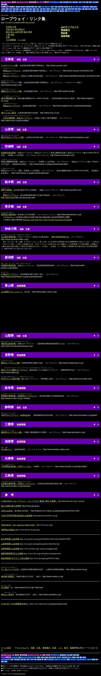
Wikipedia (25, 220)
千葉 (41, 9)
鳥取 (10, 11)
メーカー (63, 660)
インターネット (81, 660)
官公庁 (59, 658)
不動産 (73, 658)
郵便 (84, 658)
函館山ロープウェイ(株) (11, 91)
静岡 (76, 9)
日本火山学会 (7, 511)
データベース (55, 656)
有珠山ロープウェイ (12, 71)
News (41, 220)
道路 (39, 7)
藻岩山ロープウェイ (12, 106)
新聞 (38, 658)
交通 (25, 59)
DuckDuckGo (59, 220)
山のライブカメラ (70, 27)
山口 (24, 11)
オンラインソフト (23, 2)
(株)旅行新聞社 (7, 577)
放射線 (39, 660)
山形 (20, 9)
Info (13, 656)
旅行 (70, 2)
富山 (55, 9)
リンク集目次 (6, 658)
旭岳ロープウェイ (11, 76)
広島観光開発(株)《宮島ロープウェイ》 (18, 484)
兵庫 (96, 9)
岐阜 (72, 9)
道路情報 (65, 36)
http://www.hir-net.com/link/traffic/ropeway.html (18, 23)
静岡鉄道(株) (25, 416)
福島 (24, 9)
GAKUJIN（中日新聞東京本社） (15, 604)
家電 (68, 660)
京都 (89, 9)
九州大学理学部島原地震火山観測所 (17, 516)
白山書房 (5, 588)
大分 (54, 11)
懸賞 (93, 660)
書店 (46, 658)
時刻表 (22, 7)
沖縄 (66, 11)
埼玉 (37, 9)
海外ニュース (22, 658)
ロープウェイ (77, 7)
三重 (82, 9)
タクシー (48, 7)
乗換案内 (12, 7)
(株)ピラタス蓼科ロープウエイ (14, 370)
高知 (37, 11)
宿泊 (80, 2)
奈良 (2, 11)
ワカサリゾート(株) (9, 65)
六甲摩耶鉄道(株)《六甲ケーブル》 (16, 467)
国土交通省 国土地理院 (11, 506)
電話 (81, 658)
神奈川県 (54, 237)
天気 (83, 2)
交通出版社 (85, 7)
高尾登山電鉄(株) (8, 215)
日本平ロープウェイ (10, 415)
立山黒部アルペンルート (12, 292)
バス (42, 7)
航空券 (66, 7)
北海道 (3, 9)
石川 (59, 9)
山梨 (66, 9)
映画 (50, 658)
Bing (36, 220)
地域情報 (21, 286)
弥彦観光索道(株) (8, 266)
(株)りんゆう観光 (8, 113)
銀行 (96, 660)
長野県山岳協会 (8, 530)
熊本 (51, 11)
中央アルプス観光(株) (10, 379)
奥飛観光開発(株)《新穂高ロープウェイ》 (19, 396)
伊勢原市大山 (63, 237)
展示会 (54, 658)
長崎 (47, 11)
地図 (60, 2)
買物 (90, 2)
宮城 (14, 9)
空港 (55, 7)
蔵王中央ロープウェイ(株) (12, 138)
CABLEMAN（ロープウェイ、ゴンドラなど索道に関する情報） (29, 501)
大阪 (92, 9)
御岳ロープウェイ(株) (10, 363)
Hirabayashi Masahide (19, 674)
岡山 (17, 11)
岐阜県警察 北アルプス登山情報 (15, 559)
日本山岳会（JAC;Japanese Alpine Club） (18, 525)
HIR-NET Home (6, 2)
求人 (69, 658)
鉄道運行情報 (29, 7)
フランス (71, 11)
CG (38, 2)
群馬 (34, 9)
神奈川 (48, 9)
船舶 (72, 648)
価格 (2, 662)
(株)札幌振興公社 (8, 98)
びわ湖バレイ (7, 450)
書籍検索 (63, 656)
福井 (62, 9)
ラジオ (34, 658)
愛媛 (34, 11)
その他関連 (11, 40)
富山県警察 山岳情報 (10, 539)
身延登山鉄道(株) (8, 344)
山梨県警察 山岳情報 (10, 544)
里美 (43, 656)
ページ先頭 (6, 648)
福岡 (41, 11)
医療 (77, 658)
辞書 (2, 4)
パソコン (73, 660)
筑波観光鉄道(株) (8, 153)
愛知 (79, 9)
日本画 (48, 656)
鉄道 (36, 7)
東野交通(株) (6, 190)
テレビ (29, 658)
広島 (20, 11)
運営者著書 (32, 2)
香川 (30, 11)
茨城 (27, 9)
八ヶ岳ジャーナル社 (10, 570)
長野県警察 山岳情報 (10, 549)
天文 (48, 660)
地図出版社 (93, 7)
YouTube (51, 220)
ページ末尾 (21, 40)
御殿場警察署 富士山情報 (12, 554)
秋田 (17, 9)
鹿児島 (62, 11)
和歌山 (6, 11)
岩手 (10, 9)
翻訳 (5, 4)
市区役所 (65, 658)
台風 (34, 660)
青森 (7, 9)
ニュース (15, 658)
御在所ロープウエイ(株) (11, 433)
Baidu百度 (68, 220)
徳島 (27, 11)
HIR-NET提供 (4, 15)
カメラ (89, 660)
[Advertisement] (79, 20)
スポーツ (57, 660)
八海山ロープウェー (10, 274)
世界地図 (66, 2)
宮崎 (57, 11)
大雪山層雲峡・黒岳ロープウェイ (18, 118)
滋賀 (86, 9)
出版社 (42, 658)
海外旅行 (75, 2)
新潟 (52, 9)
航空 (52, 7)
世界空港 (61, 7)
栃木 (30, 9)
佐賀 (44, 11)
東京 (44, 9)
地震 (86, 2)
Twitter (45, 220)
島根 (14, 11)
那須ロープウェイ (11, 195)
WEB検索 (95, 2)
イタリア (77, 11)
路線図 (18, 7)
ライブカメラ (54, 2)
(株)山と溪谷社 (7, 595)
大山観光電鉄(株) (8, 237)
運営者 (14, 2)
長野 (69, 9)
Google (32, 220)
